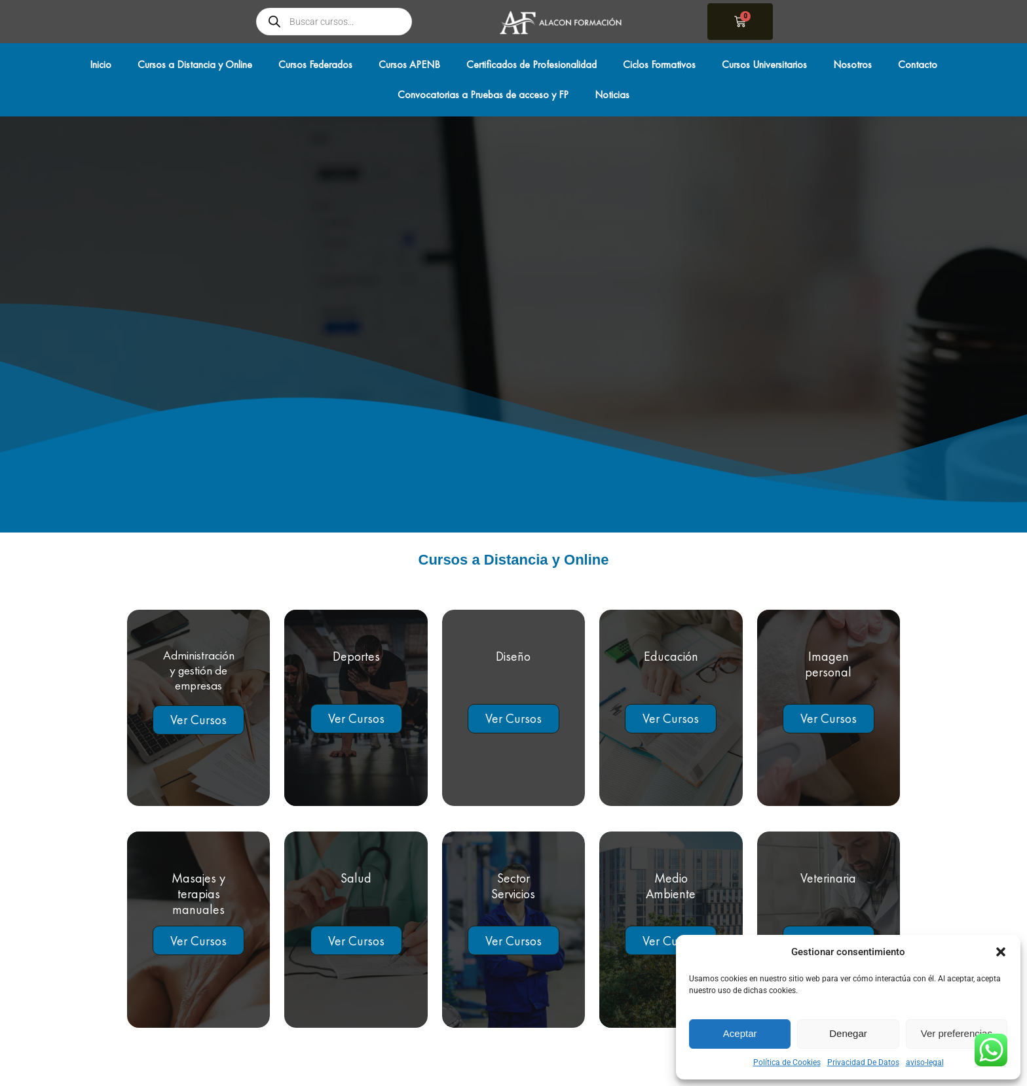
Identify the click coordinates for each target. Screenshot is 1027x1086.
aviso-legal (925, 1062)
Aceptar (740, 1033)
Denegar (848, 1033)
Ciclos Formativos (659, 64)
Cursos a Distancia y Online (195, 64)
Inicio (100, 64)
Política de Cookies (787, 1062)
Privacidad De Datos (863, 1062)
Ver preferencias (956, 1033)
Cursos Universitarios (764, 64)
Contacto (917, 64)
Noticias (612, 94)
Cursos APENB (409, 64)
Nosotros (852, 64)
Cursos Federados (315, 64)
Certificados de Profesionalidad (531, 64)
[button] (1000, 951)
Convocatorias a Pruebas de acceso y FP (483, 94)
